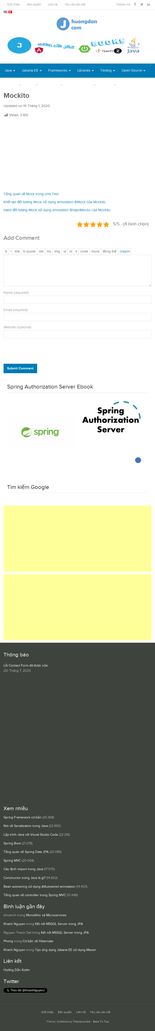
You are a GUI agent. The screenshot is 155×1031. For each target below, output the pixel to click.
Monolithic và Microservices (46, 915)
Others (107, 85)
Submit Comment (20, 368)
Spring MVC (12, 861)
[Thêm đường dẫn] (17, 251)
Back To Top (101, 1021)
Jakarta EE (30, 70)
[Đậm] (6, 251)
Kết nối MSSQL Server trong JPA (59, 924)
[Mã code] (84, 251)
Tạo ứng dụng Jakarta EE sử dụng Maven (65, 950)
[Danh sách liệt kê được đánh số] (65, 251)
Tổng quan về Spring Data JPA (26, 852)
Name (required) (16, 293)
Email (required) (16, 310)
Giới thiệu (13, 4)
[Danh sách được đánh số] (71, 251)
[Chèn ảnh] (57, 251)
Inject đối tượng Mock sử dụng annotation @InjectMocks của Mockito (57, 210)
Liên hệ (53, 4)
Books (127, 85)
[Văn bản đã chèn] (49, 251)
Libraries (83, 70)
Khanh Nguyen (14, 924)
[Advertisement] (77, 155)
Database (51, 85)
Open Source (132, 70)
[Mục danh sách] (76, 251)
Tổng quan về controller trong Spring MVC (35, 895)
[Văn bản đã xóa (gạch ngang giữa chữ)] (41, 251)
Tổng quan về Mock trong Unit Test (31, 194)
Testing (106, 70)
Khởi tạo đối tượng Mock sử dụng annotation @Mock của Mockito (55, 202)
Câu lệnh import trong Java (23, 869)
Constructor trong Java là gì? (24, 878)
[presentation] (36, 352)
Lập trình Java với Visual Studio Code (31, 835)
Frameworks (57, 70)
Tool (30, 85)
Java (8, 70)
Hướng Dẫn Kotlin (17, 970)
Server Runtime (80, 85)
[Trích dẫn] (29, 251)
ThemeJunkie (81, 1021)
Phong (8, 941)
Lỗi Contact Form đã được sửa (26, 665)
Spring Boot (12, 843)
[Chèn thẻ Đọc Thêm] (95, 251)
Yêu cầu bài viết (75, 4)
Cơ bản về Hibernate (38, 941)
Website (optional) (17, 327)
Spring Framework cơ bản (22, 817)
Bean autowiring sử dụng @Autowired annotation (39, 887)
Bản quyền (34, 4)
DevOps (11, 85)
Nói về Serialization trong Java (26, 826)
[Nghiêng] (11, 251)
